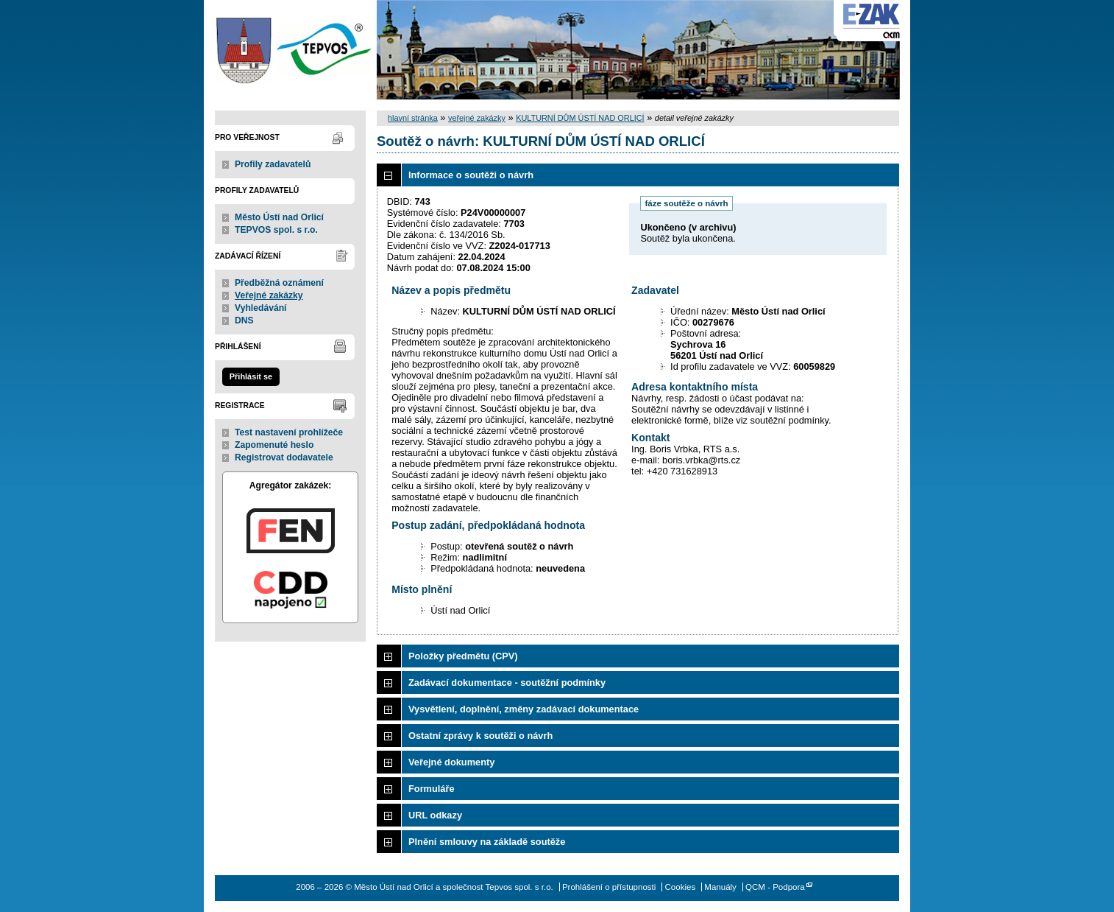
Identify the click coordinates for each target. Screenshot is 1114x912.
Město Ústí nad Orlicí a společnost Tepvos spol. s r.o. (290, 49)
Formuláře (431, 788)
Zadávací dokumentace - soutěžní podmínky (507, 682)
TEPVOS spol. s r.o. (276, 230)
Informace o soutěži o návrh (470, 174)
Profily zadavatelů (273, 164)
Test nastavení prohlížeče (289, 432)
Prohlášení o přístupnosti (609, 887)
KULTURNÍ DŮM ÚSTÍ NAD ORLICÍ (580, 117)
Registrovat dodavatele (284, 457)
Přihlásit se (251, 376)
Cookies (680, 887)
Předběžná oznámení (279, 283)
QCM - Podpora (775, 887)
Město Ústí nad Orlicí (279, 217)
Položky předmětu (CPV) (463, 656)
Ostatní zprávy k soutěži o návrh (480, 735)
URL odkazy (435, 815)
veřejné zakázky (476, 117)
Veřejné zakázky (269, 295)
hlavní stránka (413, 117)
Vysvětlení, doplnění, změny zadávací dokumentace (523, 709)
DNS (244, 320)
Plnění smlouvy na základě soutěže (486, 841)
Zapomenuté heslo (274, 445)
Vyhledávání (261, 308)
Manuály (720, 887)
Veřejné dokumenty (451, 762)
